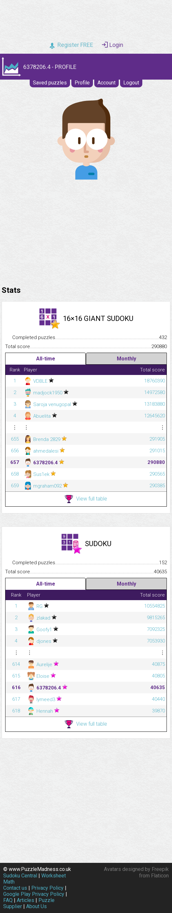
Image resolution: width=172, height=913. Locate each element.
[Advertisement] (86, 231)
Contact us (15, 888)
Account (106, 83)
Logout (131, 83)
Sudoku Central (20, 876)
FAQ (8, 900)
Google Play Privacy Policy (33, 894)
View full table (86, 499)
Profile (82, 83)
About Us (36, 906)
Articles (25, 900)
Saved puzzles (50, 83)
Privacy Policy (47, 888)
